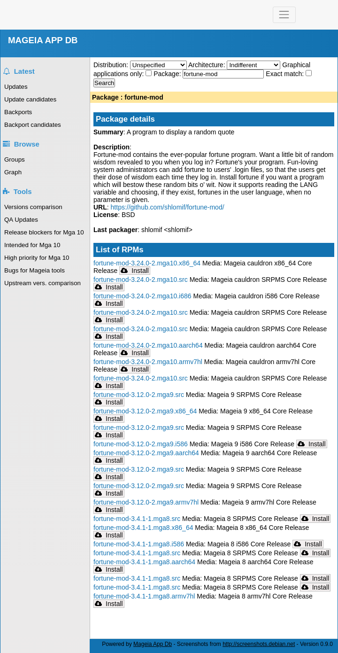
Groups (14, 159)
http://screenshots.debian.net (259, 644)
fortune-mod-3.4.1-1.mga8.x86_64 (143, 527)
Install (135, 270)
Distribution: (111, 65)
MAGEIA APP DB (43, 40)
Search (104, 82)
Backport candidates (32, 124)
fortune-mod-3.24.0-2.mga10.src (140, 279)
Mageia (73, 14)
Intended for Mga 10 (32, 245)
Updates (16, 86)
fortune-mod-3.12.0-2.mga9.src (138, 394)
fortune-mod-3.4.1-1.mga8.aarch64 (144, 562)
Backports (18, 112)
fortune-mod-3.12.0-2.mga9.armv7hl (146, 502)
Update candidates (30, 99)
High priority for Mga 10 (36, 257)
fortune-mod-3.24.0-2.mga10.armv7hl (147, 361)
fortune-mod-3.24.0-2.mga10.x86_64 (146, 263)
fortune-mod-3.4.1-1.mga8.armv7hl (144, 596)
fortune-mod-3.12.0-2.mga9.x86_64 (145, 411)
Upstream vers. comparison (42, 283)
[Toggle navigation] (284, 15)
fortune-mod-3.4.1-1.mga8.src (136, 518)
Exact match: (286, 74)
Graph (13, 172)
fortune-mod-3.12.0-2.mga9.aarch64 (146, 453)
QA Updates (21, 219)
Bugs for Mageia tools (34, 270)
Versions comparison (33, 206)
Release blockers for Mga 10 (44, 232)
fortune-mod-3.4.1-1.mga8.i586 (138, 544)
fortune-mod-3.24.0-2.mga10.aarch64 (148, 345)
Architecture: (207, 65)
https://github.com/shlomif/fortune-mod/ (167, 207)
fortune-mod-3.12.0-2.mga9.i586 (140, 444)
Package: (168, 74)
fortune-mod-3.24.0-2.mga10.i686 (142, 296)
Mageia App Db (152, 644)
